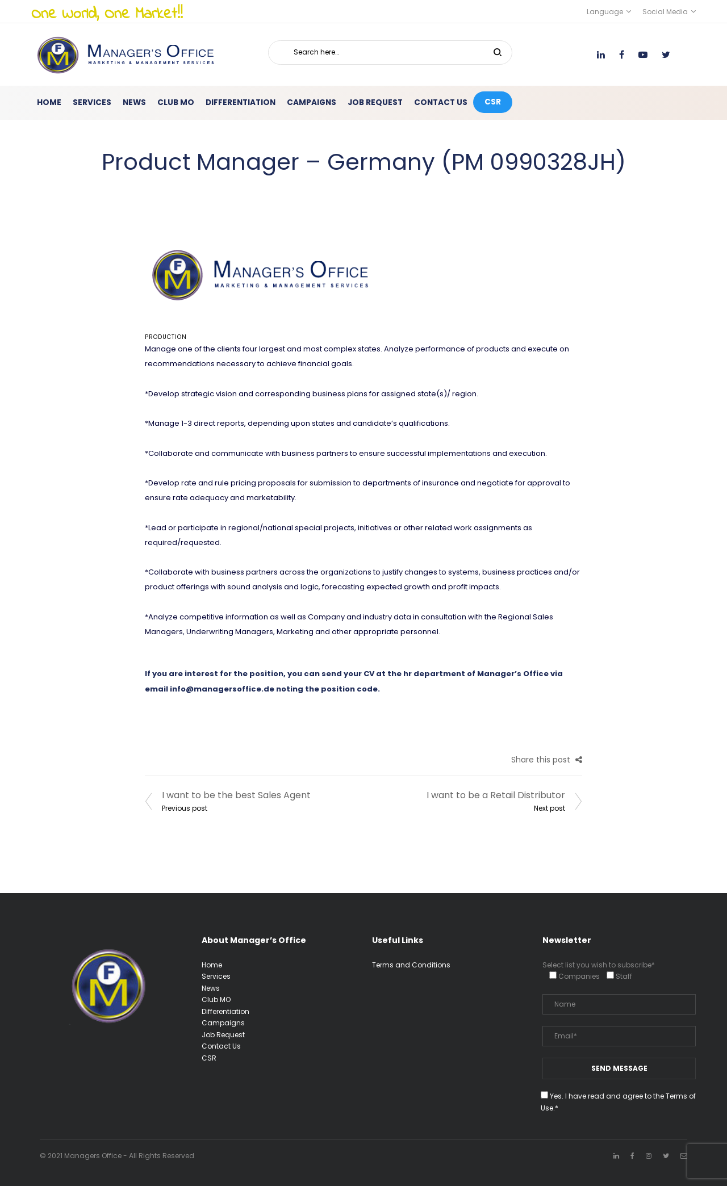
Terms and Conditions (411, 965)
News (211, 988)
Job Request (223, 1035)
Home (212, 965)
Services (216, 976)
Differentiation (225, 1011)
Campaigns (223, 1023)
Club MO (216, 999)
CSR (209, 1058)
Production (166, 337)
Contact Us (221, 1046)
